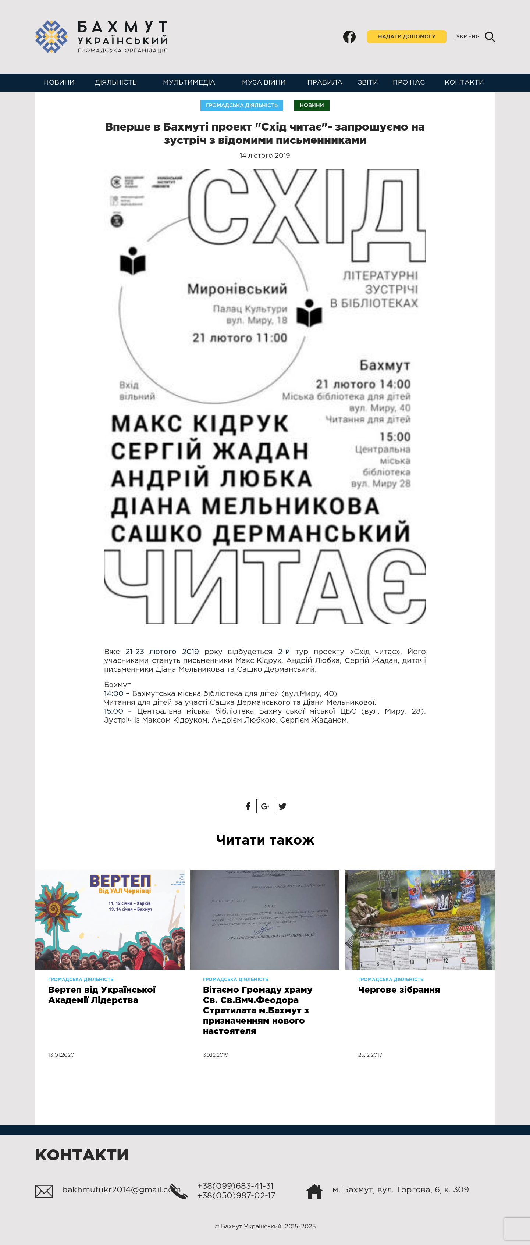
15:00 (113, 711)
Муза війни (264, 83)
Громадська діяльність (242, 105)
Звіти (368, 83)
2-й (284, 652)
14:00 (114, 694)
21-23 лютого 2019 (162, 652)
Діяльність (116, 83)
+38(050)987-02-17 (236, 1196)
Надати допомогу (406, 37)
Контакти (464, 83)
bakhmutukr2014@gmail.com (121, 1190)
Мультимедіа (189, 83)
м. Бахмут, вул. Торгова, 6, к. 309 (400, 1190)
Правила (324, 83)
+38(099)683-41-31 (235, 1186)
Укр (461, 37)
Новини (59, 83)
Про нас (409, 83)
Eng (474, 37)
